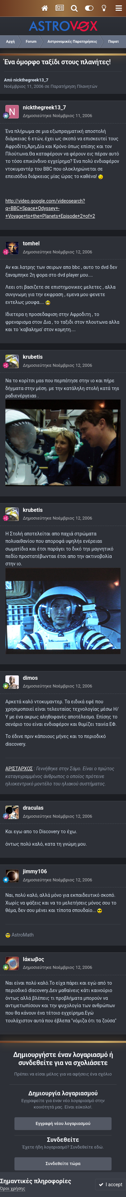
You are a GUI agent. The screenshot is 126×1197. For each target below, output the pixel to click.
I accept (110, 1184)
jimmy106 (35, 871)
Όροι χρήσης (12, 1188)
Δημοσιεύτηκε (57, 115)
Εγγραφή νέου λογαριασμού (63, 1123)
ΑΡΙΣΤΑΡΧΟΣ (19, 768)
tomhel (31, 243)
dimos (30, 678)
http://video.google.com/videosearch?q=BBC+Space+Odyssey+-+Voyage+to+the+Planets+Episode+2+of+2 (50, 208)
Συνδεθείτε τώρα (63, 1163)
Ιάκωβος (33, 959)
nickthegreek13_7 (30, 79)
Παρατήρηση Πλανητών (73, 86)
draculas (33, 808)
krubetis (33, 357)
